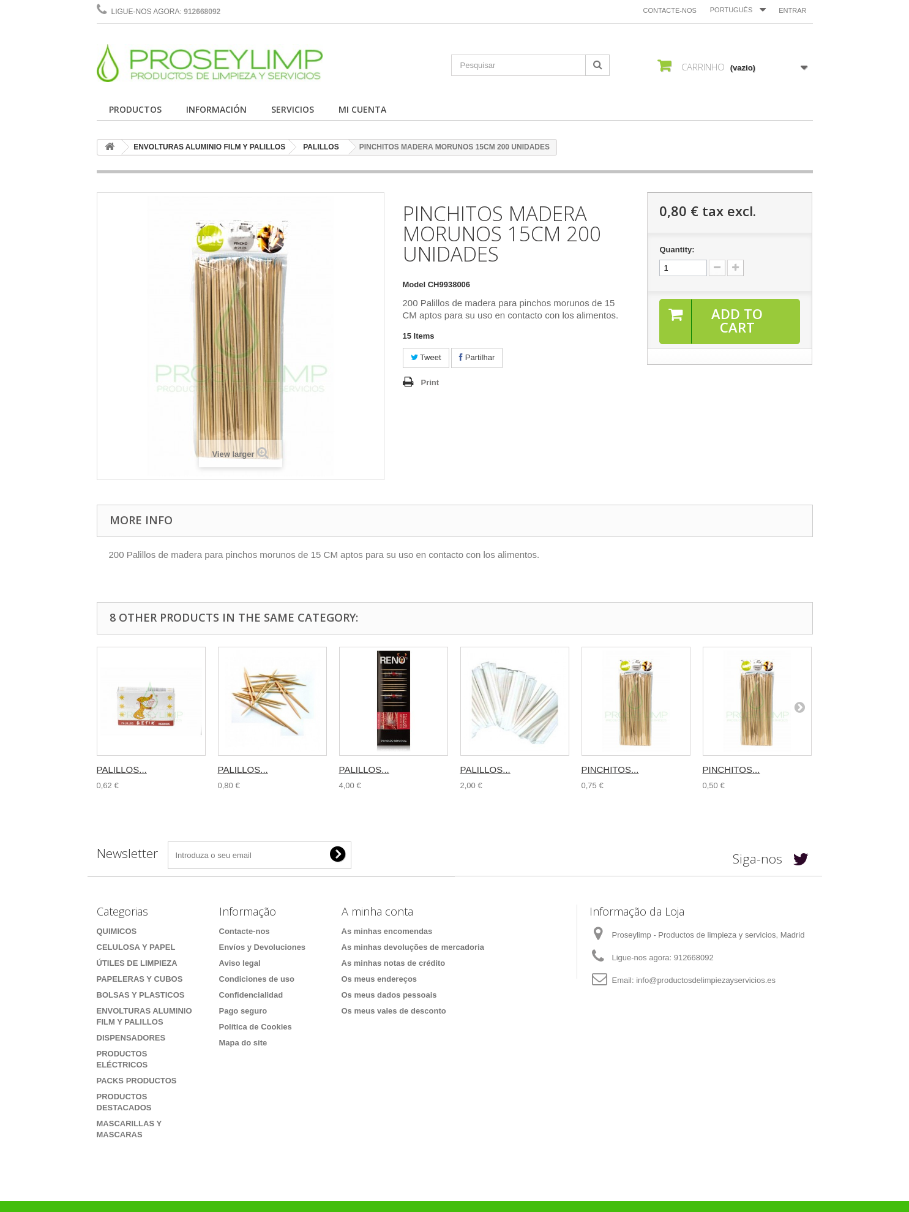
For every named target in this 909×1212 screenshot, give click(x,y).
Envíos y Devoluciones (262, 947)
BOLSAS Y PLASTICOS (141, 994)
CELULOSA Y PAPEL (136, 947)
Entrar (792, 10)
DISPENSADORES (131, 1037)
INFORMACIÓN (216, 109)
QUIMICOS (117, 931)
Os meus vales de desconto (394, 1010)
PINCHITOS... (610, 769)
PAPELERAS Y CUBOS (140, 979)
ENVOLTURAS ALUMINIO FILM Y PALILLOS (209, 147)
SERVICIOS (292, 109)
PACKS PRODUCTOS (137, 1080)
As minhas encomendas (387, 931)
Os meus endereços (379, 979)
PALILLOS (321, 147)
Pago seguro (243, 1010)
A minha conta (377, 911)
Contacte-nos (670, 10)
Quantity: (676, 249)
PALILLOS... (122, 769)
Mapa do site (243, 1042)
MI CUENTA (362, 109)
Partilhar (477, 357)
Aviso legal (240, 963)
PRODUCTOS (135, 109)
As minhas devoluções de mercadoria (413, 947)
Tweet (426, 357)
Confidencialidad (251, 994)
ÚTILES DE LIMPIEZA (137, 963)
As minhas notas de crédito (394, 963)
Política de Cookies (255, 1026)
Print (430, 382)
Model (414, 284)
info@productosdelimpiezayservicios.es (706, 980)
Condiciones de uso (257, 979)
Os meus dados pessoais (389, 994)
